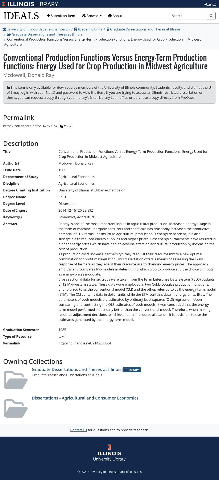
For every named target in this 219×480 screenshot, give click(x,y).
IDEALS (21, 15)
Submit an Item (61, 15)
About (115, 15)
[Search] (188, 16)
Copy (65, 126)
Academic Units (88, 29)
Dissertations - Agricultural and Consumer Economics (85, 398)
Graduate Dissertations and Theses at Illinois (144, 29)
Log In (210, 4)
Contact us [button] (78, 430)
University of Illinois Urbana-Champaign (36, 29)
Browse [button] (90, 15)
